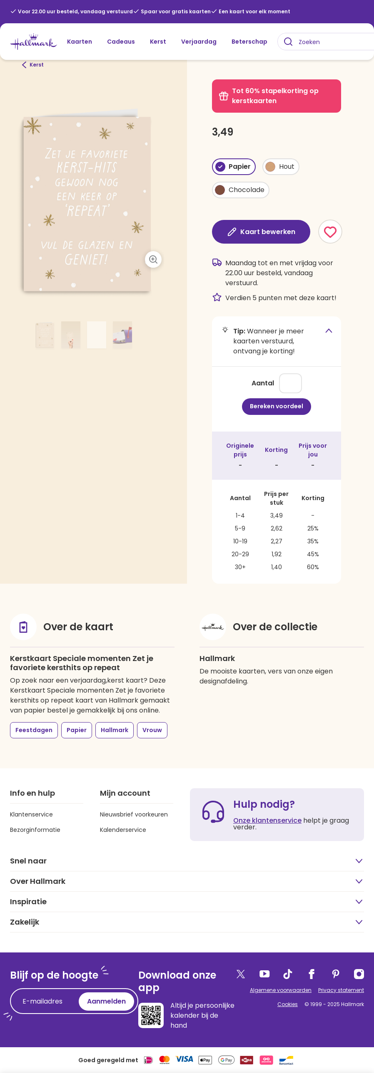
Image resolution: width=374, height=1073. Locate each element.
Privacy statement (341, 990)
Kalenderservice (123, 830)
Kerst (158, 41)
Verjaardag (199, 41)
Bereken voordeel (276, 406)
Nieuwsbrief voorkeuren (134, 814)
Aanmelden (106, 1001)
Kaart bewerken (261, 232)
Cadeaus (121, 41)
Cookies (287, 1004)
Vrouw (152, 730)
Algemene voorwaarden (281, 990)
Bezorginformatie (35, 830)
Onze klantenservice (267, 820)
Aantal (263, 383)
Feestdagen (33, 730)
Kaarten (79, 41)
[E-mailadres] (46, 1001)
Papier (77, 730)
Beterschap (249, 41)
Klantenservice (31, 814)
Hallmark (114, 730)
